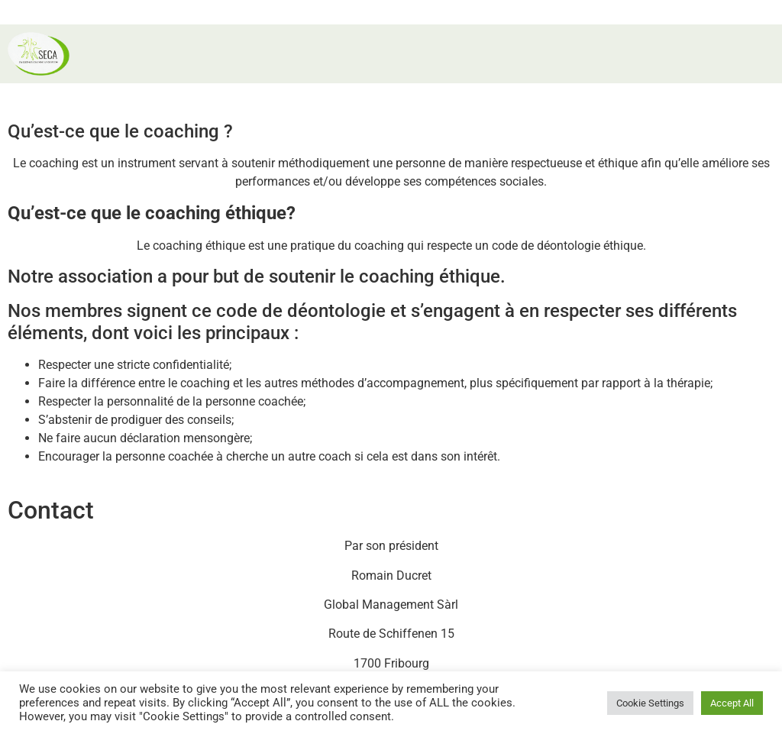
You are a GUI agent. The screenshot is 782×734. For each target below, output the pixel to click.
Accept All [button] (732, 703)
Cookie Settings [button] (650, 703)
